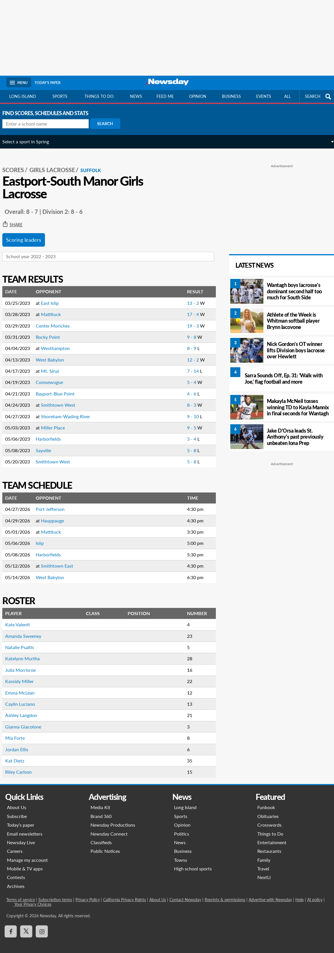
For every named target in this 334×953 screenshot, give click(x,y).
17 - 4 (183, 308)
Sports (59, 96)
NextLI (264, 871)
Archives (15, 880)
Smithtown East (61, 560)
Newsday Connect (109, 828)
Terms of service (20, 893)
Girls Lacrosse (56, 164)
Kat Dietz (18, 755)
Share (16, 219)
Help (299, 893)
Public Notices (105, 845)
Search (109, 123)
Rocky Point (52, 331)
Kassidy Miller (23, 675)
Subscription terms (55, 893)
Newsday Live (21, 836)
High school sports (193, 863)
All (287, 96)
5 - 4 (182, 376)
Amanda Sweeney (27, 630)
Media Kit (100, 801)
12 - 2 (183, 354)
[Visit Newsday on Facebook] (11, 926)
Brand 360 (101, 810)
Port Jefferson (54, 503)
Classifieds (101, 836)
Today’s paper (20, 819)
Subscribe (17, 810)
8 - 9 (182, 342)
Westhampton (59, 342)
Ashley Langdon (25, 709)
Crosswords (269, 819)
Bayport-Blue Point (59, 388)
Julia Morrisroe (24, 664)
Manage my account (27, 854)
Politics (181, 828)
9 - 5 (182, 422)
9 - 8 (182, 331)
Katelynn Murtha (26, 652)
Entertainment (271, 836)
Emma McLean (24, 687)
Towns (180, 854)
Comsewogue (53, 376)
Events (263, 96)
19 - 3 (183, 320)
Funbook (266, 801)
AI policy (314, 893)
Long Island (22, 96)
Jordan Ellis (20, 743)
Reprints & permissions (225, 893)
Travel (263, 863)
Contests (16, 871)
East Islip (54, 297)
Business (231, 96)
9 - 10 (183, 410)
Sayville (47, 444)
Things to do (99, 96)
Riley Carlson (22, 766)
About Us (16, 801)
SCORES (17, 164)
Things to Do (270, 828)
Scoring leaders (27, 234)
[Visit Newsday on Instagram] (42, 926)
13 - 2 (183, 297)
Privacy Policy (88, 893)
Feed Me (165, 96)
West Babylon (54, 354)
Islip (44, 537)
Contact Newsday (185, 893)
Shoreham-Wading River (69, 410)
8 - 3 (182, 399)
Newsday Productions (112, 819)
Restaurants (269, 845)
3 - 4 (182, 433)
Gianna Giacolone (27, 721)
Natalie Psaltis (23, 641)
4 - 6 (182, 388)
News (136, 96)
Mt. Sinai (54, 365)
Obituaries (268, 810)
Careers (14, 845)
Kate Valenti (21, 618)
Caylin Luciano (24, 698)
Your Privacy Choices (32, 898)
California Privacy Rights (124, 893)
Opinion (197, 96)
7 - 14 (183, 365)
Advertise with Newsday (270, 893)
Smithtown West (62, 399)
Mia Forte (19, 732)
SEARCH (319, 97)
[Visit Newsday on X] (26, 926)
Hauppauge (56, 515)
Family (263, 854)
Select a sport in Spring (29, 141)
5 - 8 (182, 444)
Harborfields (52, 433)
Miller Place (57, 422)
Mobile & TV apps (25, 863)
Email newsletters (24, 828)
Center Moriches (57, 320)
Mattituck (55, 308)
